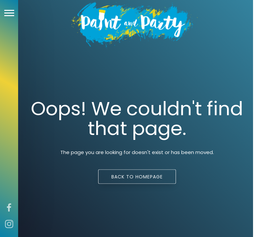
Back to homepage (137, 176)
